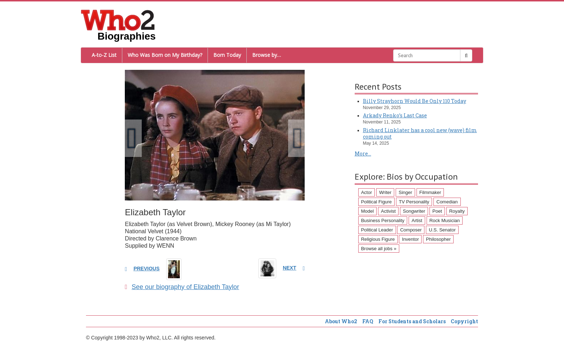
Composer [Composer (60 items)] (411, 230)
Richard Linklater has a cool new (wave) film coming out (420, 133)
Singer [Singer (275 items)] (405, 192)
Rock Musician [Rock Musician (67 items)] (444, 220)
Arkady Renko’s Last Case (395, 115)
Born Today (227, 54)
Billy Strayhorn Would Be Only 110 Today (414, 101)
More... (363, 153)
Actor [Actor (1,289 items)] (366, 192)
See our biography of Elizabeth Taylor (182, 286)
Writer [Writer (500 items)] (385, 192)
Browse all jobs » (378, 248)
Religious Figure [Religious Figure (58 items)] (378, 239)
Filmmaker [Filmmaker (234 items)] (430, 192)
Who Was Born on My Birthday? (165, 54)
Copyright (464, 321)
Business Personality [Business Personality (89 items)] (383, 220)
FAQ (367, 321)
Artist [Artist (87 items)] (416, 220)
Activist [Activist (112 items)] (388, 211)
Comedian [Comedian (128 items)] (447, 201)
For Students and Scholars (412, 321)
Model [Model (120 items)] (367, 211)
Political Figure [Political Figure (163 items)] (376, 201)
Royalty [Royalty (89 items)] (457, 211)
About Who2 (341, 321)
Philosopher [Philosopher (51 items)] (438, 239)
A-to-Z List (104, 54)
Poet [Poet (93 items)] (437, 211)
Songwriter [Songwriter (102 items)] (414, 211)
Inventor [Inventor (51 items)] (410, 239)
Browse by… (266, 54)
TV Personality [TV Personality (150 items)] (414, 201)
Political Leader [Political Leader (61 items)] (377, 230)
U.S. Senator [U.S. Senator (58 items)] (442, 230)
